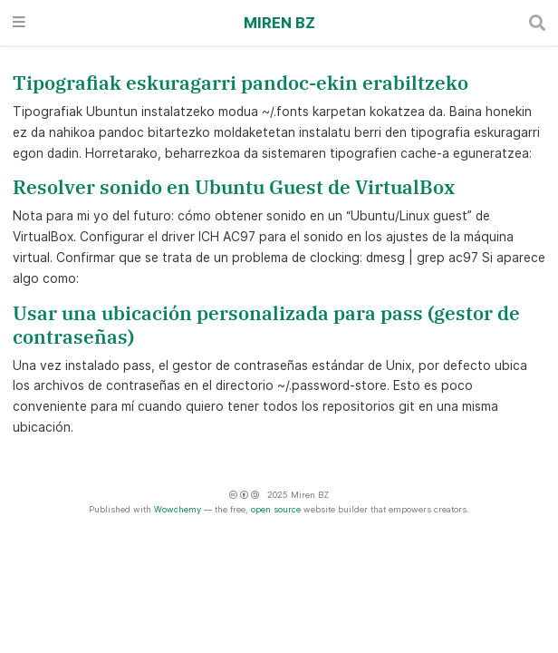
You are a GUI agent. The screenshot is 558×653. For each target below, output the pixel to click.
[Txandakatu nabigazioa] (19, 23)
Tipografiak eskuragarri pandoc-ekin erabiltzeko (240, 83)
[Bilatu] (537, 23)
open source (276, 509)
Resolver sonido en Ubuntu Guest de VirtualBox (234, 187)
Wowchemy (177, 509)
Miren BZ (279, 23)
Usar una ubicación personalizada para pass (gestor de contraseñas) (266, 325)
